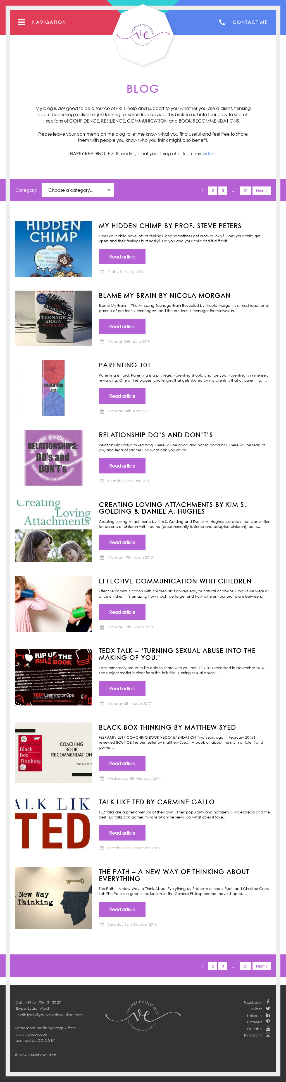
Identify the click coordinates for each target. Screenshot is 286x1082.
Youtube (254, 1028)
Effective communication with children (175, 581)
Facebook (253, 1002)
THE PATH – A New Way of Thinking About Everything (174, 875)
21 (246, 190)
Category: (26, 190)
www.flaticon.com (31, 1034)
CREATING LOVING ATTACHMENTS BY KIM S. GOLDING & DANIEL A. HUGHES (172, 508)
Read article (122, 257)
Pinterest (254, 1022)
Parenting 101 (125, 365)
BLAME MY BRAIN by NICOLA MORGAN (165, 295)
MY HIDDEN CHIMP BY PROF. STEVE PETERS (170, 225)
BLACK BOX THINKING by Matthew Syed (167, 727)
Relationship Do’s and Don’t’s (156, 435)
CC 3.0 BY (46, 1040)
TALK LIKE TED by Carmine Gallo (157, 802)
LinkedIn (254, 1015)
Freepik (60, 1028)
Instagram (253, 1035)
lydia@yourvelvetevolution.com (55, 1014)
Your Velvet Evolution (143, 34)
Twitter (256, 1009)
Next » (261, 190)
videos (209, 153)
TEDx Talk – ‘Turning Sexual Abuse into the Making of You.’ (177, 654)
